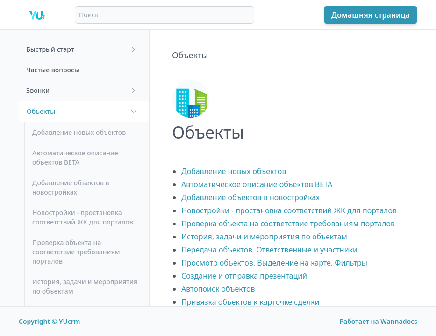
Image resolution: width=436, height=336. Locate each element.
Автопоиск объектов (218, 289)
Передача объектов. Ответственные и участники (269, 250)
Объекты (190, 55)
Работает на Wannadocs (378, 321)
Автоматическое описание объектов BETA (256, 184)
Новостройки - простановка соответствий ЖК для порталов (289, 210)
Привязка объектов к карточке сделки (250, 302)
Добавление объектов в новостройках (250, 197)
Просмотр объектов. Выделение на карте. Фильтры (274, 263)
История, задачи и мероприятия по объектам (264, 236)
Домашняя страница (370, 15)
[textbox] (293, 159)
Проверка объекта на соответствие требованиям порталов (288, 223)
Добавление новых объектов (233, 171)
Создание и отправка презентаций (244, 276)
